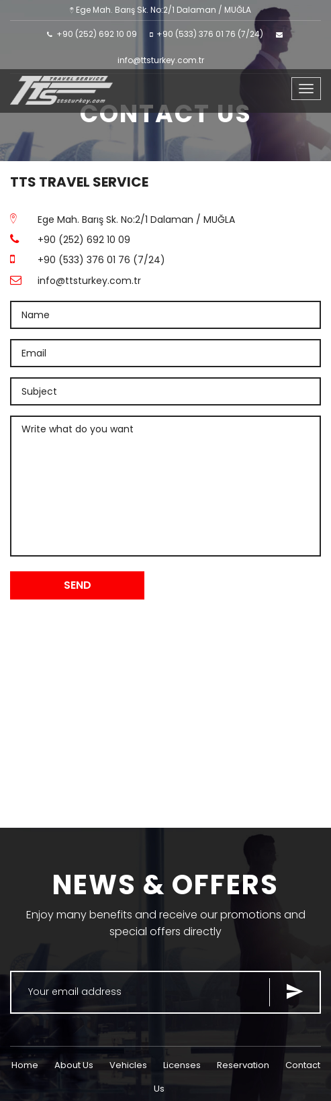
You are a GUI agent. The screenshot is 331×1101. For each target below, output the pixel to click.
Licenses (182, 1065)
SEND (77, 585)
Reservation (243, 1065)
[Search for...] (165, 992)
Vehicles (128, 1065)
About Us (73, 1065)
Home (24, 1065)
